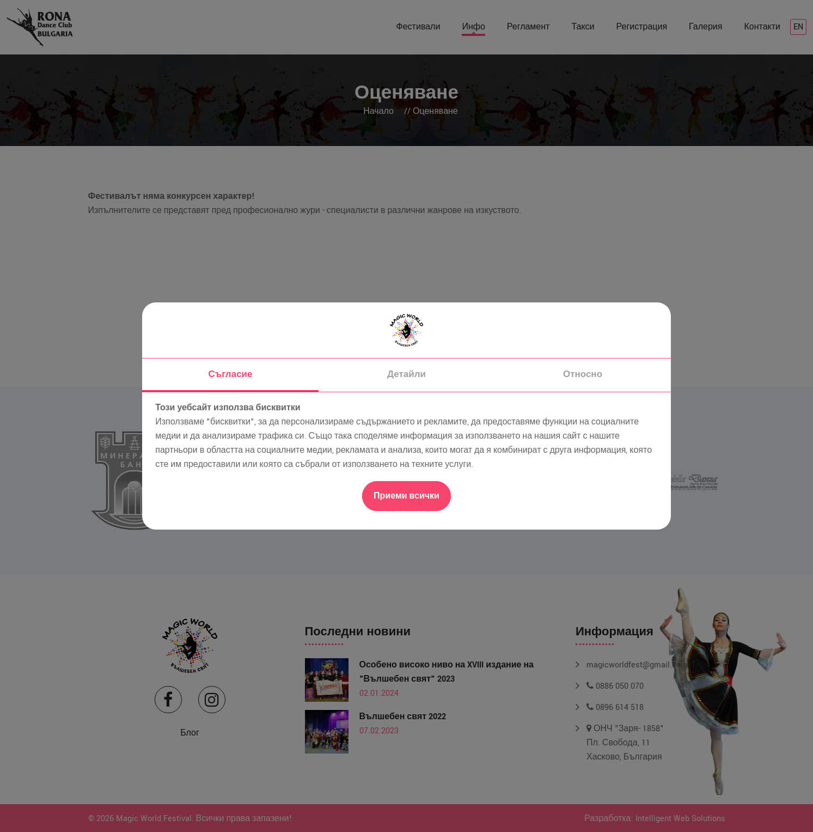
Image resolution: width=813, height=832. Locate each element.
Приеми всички (406, 496)
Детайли (406, 374)
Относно (582, 374)
